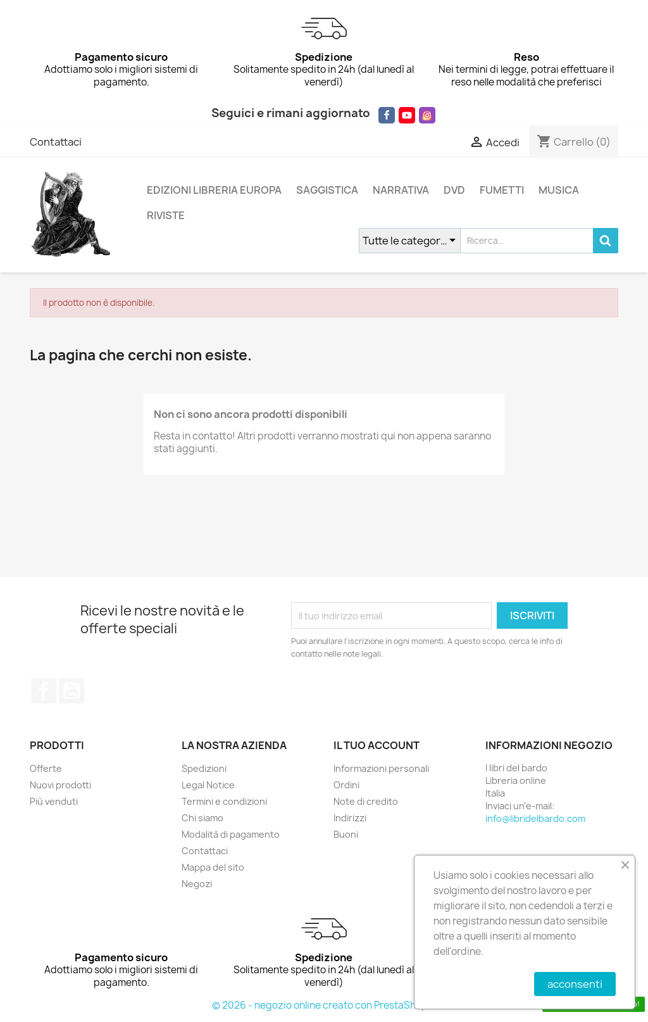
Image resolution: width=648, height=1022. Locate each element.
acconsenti (574, 984)
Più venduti (54, 801)
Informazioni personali (381, 768)
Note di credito (365, 801)
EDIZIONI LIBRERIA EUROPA (214, 190)
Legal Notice (208, 785)
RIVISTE (166, 215)
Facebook (43, 690)
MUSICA (559, 190)
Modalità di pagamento (231, 834)
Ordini (346, 785)
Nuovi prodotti (60, 785)
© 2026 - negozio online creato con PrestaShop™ (324, 1005)
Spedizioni (204, 768)
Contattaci (56, 142)
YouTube (71, 690)
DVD (454, 190)
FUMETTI (502, 190)
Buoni (345, 834)
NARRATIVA (401, 190)
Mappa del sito (213, 867)
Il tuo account (376, 745)
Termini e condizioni (224, 801)
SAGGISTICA (327, 190)
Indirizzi (349, 818)
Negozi (197, 884)
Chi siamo (202, 818)
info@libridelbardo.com (535, 818)
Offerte (46, 768)
